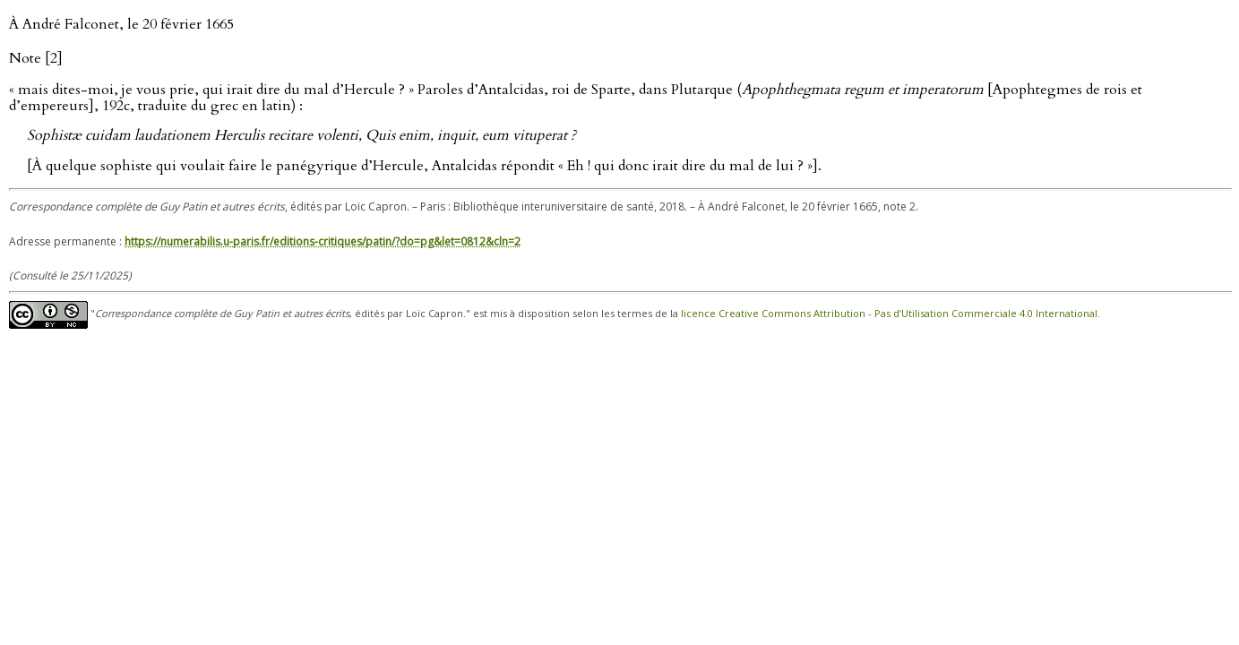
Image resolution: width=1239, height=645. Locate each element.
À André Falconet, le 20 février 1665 (121, 24)
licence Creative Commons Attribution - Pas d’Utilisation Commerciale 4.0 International (889, 314)
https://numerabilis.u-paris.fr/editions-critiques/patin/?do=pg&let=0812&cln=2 (323, 241)
